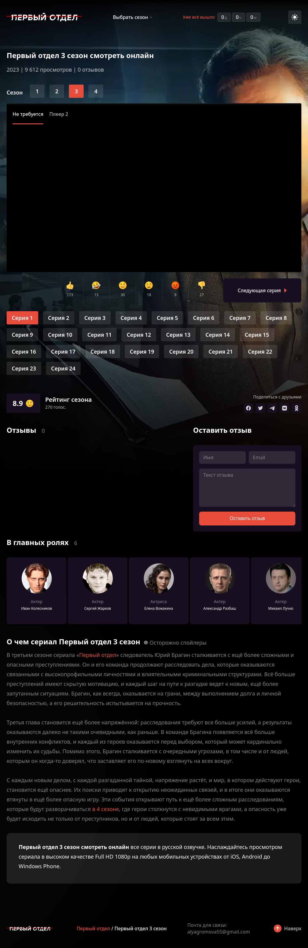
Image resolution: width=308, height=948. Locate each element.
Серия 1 (22, 317)
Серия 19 (142, 351)
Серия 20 (181, 351)
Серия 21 (220, 351)
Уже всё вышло (199, 17)
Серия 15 (257, 334)
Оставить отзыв (247, 518)
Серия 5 (167, 317)
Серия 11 (99, 334)
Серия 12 (139, 334)
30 (123, 294)
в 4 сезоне (105, 809)
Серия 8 (276, 317)
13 (96, 294)
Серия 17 (63, 351)
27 (202, 294)
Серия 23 (24, 368)
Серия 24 (63, 368)
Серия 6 (203, 317)
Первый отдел (97, 654)
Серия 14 (217, 334)
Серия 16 (24, 351)
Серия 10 (60, 334)
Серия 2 (58, 317)
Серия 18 (103, 351)
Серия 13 (178, 334)
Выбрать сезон (130, 17)
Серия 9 (22, 334)
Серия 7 (240, 317)
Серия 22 (260, 351)
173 (70, 294)
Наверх (292, 928)
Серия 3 (95, 317)
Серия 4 (131, 317)
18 (149, 294)
